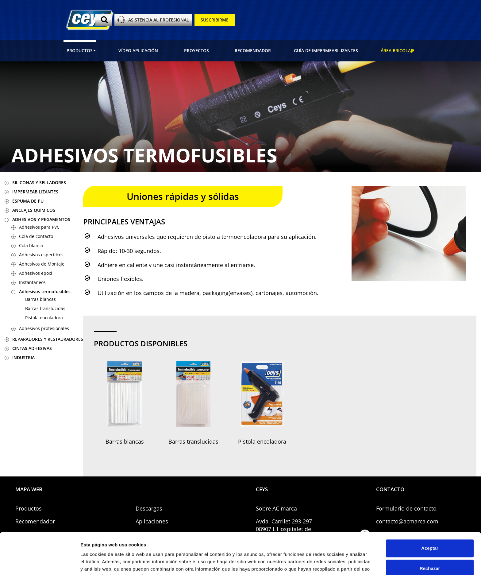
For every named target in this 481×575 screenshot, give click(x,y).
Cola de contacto (36, 236)
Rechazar (430, 537)
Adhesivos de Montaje (41, 264)
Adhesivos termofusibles (45, 291)
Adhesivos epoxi (35, 273)
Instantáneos (32, 282)
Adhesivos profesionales (44, 328)
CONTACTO (390, 489)
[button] (79, 50)
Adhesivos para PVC (39, 227)
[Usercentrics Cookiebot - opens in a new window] (40, 563)
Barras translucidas (45, 308)
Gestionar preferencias (105, 562)
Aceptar (429, 517)
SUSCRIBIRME (215, 20)
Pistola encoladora (44, 318)
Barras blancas (40, 299)
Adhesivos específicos (41, 255)
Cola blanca (31, 245)
